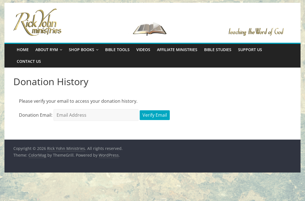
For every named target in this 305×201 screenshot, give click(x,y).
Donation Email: (35, 115)
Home (23, 49)
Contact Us (29, 61)
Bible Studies (217, 49)
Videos (143, 49)
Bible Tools (117, 49)
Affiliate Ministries (177, 49)
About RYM (46, 49)
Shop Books (81, 49)
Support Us (250, 49)
